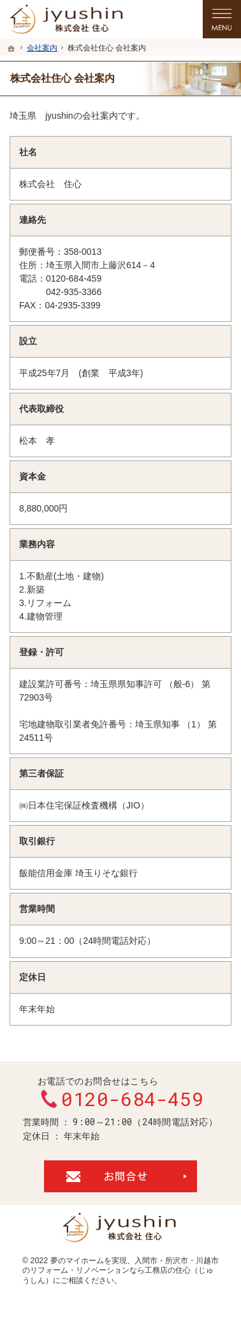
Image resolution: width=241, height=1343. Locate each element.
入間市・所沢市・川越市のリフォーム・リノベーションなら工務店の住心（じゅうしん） (120, 1270)
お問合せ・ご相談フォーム (120, 1176)
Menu (222, 19)
